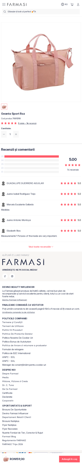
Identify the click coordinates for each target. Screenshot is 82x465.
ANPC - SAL (8, 361)
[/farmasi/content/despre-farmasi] (10, 373)
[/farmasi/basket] (72, 4)
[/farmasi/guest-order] (18, 312)
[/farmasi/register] (14, 299)
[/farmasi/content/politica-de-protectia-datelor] (17, 334)
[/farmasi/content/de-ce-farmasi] (9, 389)
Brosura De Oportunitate (14, 409)
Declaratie (7, 396)
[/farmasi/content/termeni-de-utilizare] (13, 326)
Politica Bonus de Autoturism (16, 341)
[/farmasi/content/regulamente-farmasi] (14, 440)
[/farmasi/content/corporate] (8, 400)
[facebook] (5, 276)
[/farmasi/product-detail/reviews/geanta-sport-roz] (41, 246)
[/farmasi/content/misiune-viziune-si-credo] (15, 381)
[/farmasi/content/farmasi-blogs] (9, 436)
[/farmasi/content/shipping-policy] (24, 345)
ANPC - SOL (8, 357)
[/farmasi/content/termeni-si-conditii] (12, 322)
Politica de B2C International (16, 353)
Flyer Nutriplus (9, 425)
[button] (69, 459)
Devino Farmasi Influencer (15, 413)
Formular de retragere (12, 349)
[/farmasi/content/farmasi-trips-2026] (12, 444)
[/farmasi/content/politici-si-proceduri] (12, 330)
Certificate (7, 393)
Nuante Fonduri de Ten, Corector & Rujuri (22, 432)
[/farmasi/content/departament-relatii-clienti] (16, 417)
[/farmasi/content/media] (5, 377)
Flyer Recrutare (10, 428)
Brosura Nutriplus (10, 421)
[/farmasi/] (17, 4)
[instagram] (12, 276)
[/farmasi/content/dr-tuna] (8, 385)
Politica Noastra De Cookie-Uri (17, 337)
